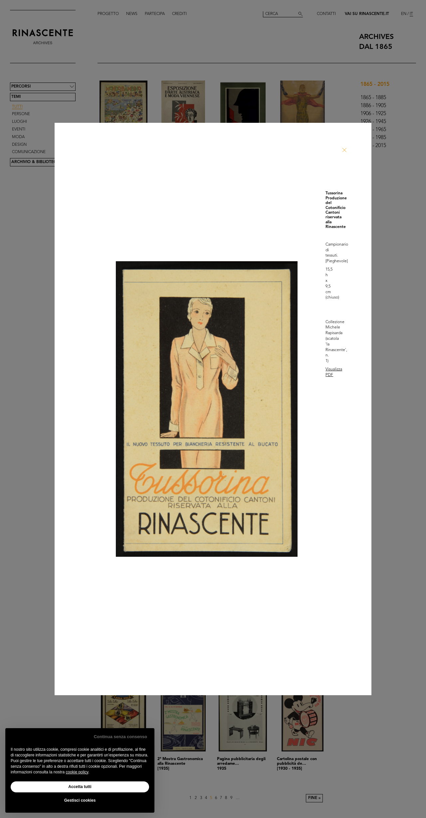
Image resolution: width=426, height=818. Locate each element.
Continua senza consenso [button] (120, 736)
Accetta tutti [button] (79, 786)
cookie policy (77, 772)
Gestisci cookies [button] (80, 800)
